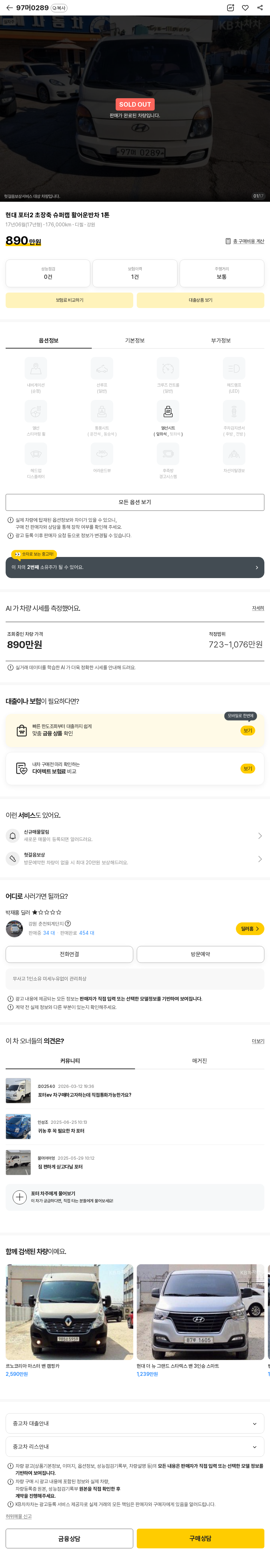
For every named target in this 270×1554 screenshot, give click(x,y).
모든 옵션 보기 (135, 502)
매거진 (199, 1061)
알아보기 (135, 730)
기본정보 (135, 340)
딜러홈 (247, 929)
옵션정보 (49, 340)
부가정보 (221, 340)
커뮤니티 (70, 1061)
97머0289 (42, 8)
